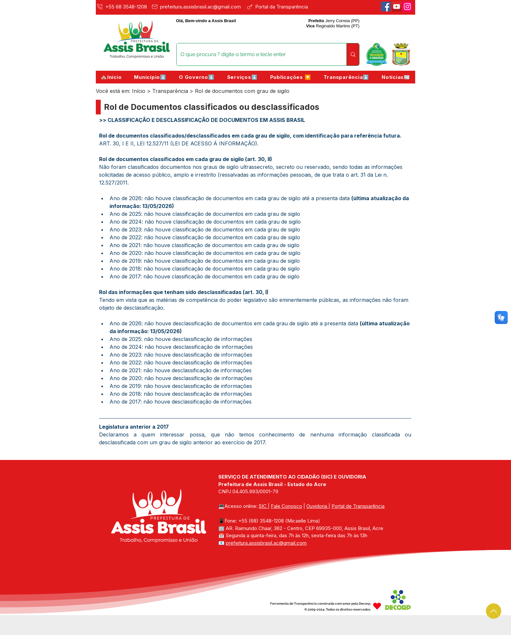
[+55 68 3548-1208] (122, 6)
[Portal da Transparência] (282, 6)
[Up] (493, 611)
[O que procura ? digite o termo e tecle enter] (257, 54)
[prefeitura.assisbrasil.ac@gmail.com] (198, 6)
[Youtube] (397, 6)
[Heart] (377, 605)
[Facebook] (386, 6)
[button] (150, 77)
